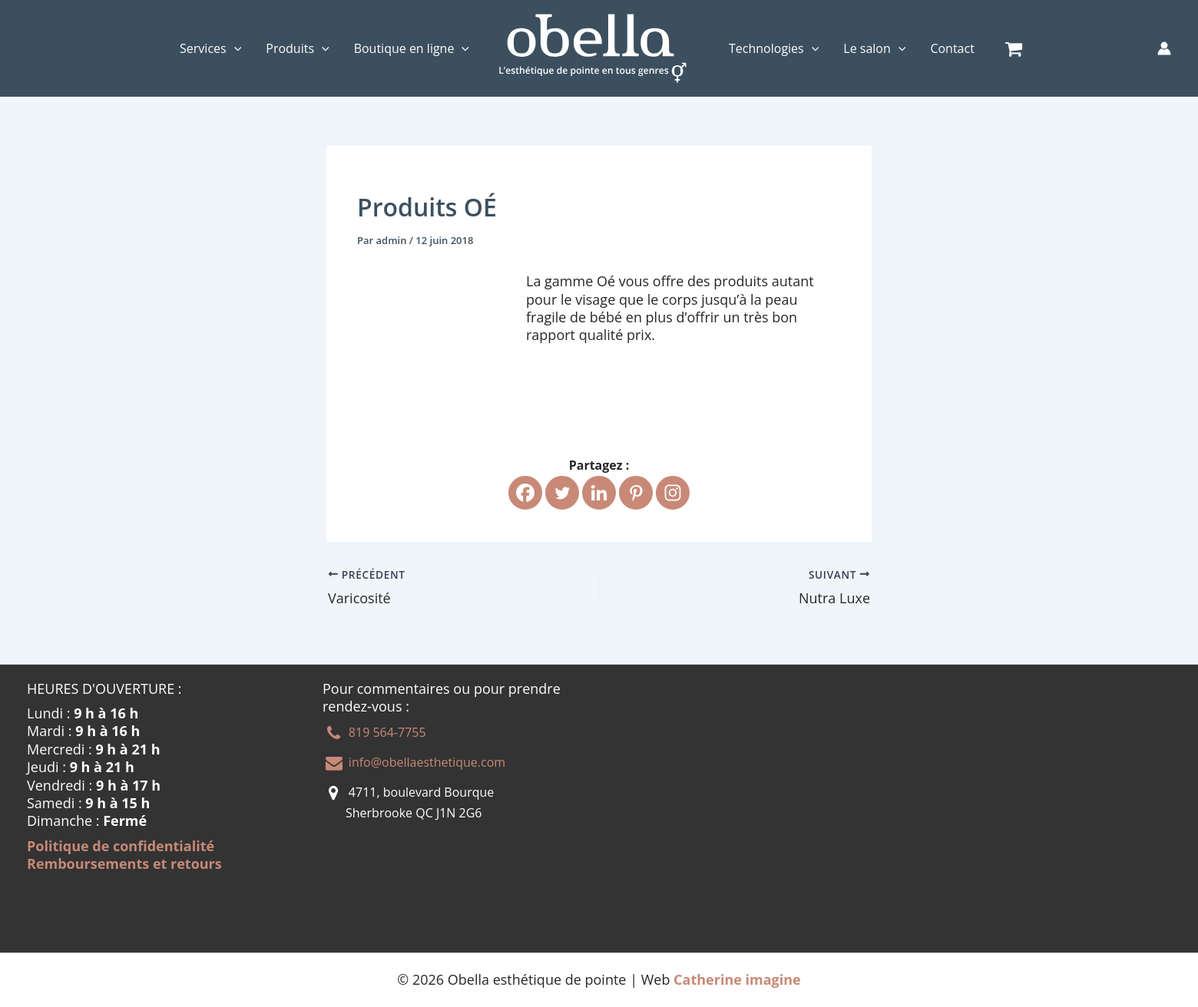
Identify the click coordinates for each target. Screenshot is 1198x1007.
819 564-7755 (386, 733)
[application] (234, 48)
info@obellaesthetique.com (425, 762)
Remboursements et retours (124, 863)
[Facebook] (525, 493)
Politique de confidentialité (120, 846)
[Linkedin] (599, 493)
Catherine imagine (737, 979)
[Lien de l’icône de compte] (1164, 48)
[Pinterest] (636, 493)
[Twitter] (562, 493)
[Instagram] (673, 493)
